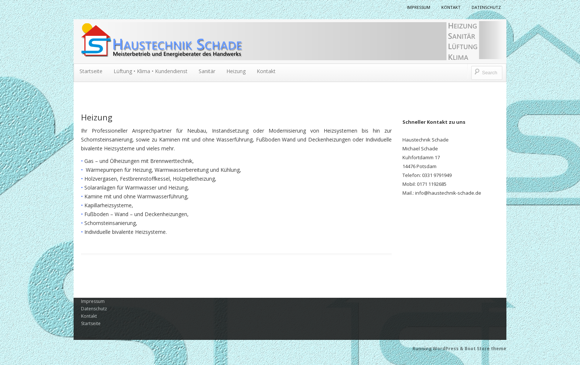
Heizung (236, 71)
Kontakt (451, 7)
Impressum (418, 7)
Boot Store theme (485, 348)
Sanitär (207, 71)
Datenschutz (486, 7)
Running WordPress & (438, 348)
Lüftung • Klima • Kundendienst (151, 71)
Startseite (91, 71)
